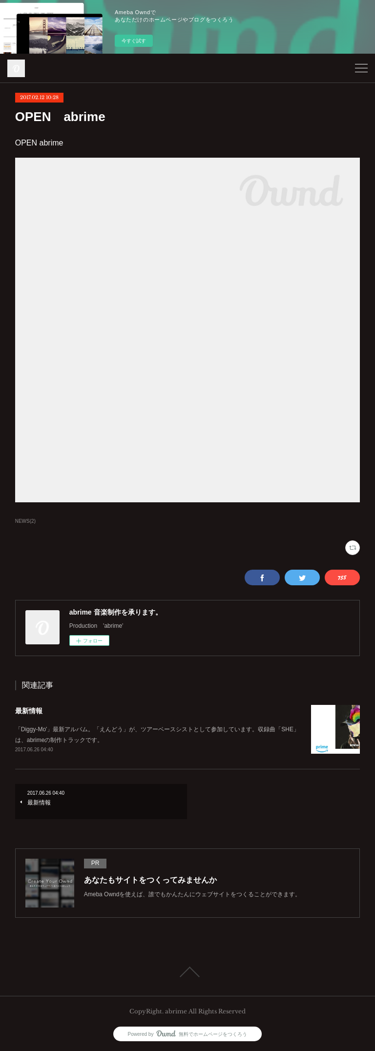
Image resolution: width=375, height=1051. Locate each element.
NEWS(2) (25, 521)
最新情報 (28, 711)
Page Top (187, 972)
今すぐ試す (134, 40)
